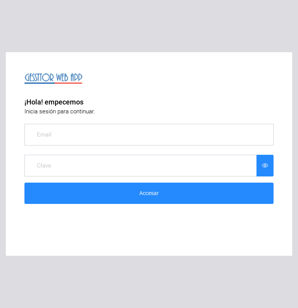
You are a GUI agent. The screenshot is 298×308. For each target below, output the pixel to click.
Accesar (149, 193)
